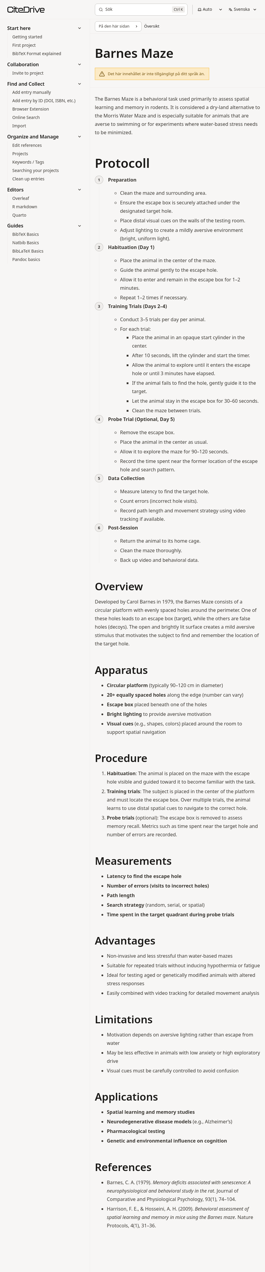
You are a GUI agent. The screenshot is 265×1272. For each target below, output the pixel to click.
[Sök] (141, 10)
